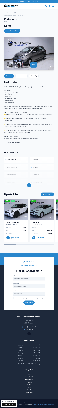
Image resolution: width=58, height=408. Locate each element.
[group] (29, 53)
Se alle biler (47, 194)
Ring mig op (29, 302)
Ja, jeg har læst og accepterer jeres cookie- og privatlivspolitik (30, 298)
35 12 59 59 (29, 262)
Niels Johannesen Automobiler (12, 15)
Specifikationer (21, 76)
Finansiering (34, 76)
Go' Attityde (51, 404)
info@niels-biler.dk (29, 265)
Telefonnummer (17, 283)
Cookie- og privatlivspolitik (40, 404)
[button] (47, 66)
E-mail (14, 290)
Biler (23, 15)
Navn (14, 275)
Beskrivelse (9, 76)
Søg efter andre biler (12, 31)
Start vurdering (9, 404)
